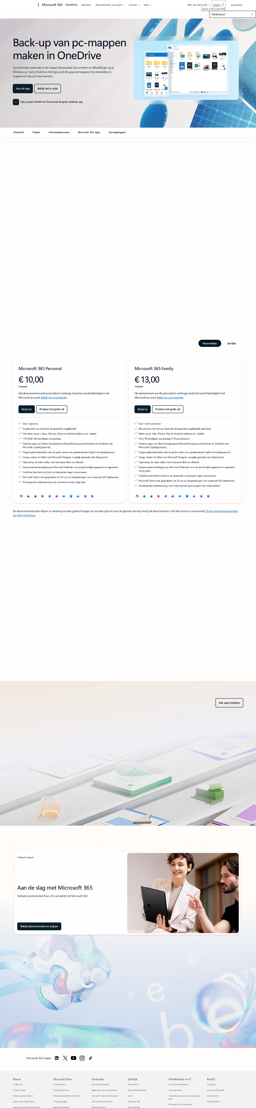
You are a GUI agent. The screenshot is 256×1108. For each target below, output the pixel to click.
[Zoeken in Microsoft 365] (218, 5)
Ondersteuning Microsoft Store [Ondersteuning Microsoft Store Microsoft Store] (66, 1095)
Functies (133, 4)
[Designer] (85, 496)
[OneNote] (57, 496)
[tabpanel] (127, 431)
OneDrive (72, 4)
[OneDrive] (64, 496)
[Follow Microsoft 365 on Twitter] (65, 1058)
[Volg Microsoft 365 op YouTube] (73, 1058)
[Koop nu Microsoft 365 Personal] (26, 409)
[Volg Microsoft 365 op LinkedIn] (57, 1058)
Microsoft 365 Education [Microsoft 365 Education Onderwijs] (102, 1101)
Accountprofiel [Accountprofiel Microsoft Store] (59, 1084)
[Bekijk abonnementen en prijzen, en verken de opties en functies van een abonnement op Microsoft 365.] (39, 926)
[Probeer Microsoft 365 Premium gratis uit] (51, 409)
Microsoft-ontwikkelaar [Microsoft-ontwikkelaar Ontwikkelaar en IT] (178, 1084)
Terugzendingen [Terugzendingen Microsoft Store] (60, 1101)
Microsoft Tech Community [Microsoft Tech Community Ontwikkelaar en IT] (180, 1104)
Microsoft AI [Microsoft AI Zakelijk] (133, 1084)
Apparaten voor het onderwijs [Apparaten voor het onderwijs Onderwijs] (104, 1090)
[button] (47, 88)
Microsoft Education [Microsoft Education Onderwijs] (100, 1084)
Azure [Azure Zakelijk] (130, 1095)
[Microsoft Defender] (71, 496)
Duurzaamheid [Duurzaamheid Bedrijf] (213, 1101)
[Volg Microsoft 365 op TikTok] (90, 1058)
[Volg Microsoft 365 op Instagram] (82, 1058)
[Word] (28, 496)
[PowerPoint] (42, 496)
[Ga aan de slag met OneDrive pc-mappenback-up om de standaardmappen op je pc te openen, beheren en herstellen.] (23, 88)
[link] (19, 133)
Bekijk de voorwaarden (54, 397)
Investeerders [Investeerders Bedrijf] (213, 1095)
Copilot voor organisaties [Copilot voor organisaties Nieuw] (23, 1101)
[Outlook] (50, 496)
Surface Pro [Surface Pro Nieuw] (18, 1084)
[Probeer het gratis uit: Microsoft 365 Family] (167, 409)
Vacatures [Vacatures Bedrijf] (211, 1084)
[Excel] (35, 496)
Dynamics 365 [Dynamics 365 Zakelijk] (134, 1101)
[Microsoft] (25, 5)
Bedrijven (86, 4)
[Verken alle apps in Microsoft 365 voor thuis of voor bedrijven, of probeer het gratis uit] (229, 702)
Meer (146, 4)
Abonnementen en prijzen (109, 4)
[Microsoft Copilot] (21, 496)
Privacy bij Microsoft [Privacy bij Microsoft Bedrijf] (215, 1090)
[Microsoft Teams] (78, 496)
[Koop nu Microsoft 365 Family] (142, 409)
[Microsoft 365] (52, 5)
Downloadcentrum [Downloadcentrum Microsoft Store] (61, 1090)
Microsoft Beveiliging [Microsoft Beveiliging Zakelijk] (137, 1090)
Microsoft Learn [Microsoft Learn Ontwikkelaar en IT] (175, 1090)
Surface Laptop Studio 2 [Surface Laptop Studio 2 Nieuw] (23, 1095)
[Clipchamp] (92, 496)
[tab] (209, 343)
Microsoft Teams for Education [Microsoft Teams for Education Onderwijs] (105, 1095)
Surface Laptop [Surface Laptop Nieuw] (19, 1090)
